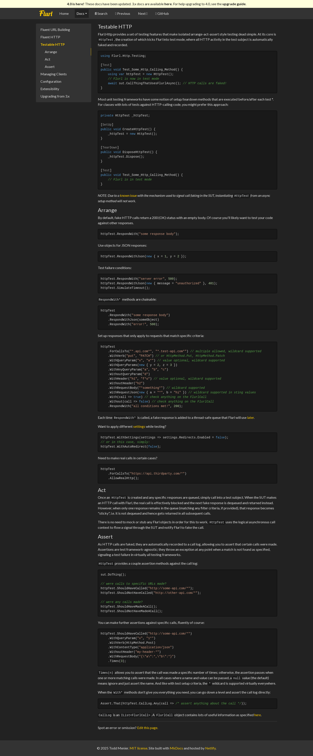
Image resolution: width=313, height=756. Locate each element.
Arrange (51, 52)
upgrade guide (234, 4)
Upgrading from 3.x (55, 96)
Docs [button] (80, 13)
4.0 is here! (75, 4)
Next (143, 13)
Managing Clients (53, 74)
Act (47, 59)
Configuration (50, 81)
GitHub (162, 13)
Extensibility (49, 89)
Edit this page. (147, 728)
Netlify (210, 748)
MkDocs (176, 748)
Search (101, 13)
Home (64, 13)
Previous (122, 13)
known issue (128, 195)
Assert (50, 66)
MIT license (138, 748)
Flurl (45, 14)
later (250, 417)
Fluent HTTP (50, 37)
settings (139, 426)
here (168, 4)
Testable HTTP (52, 44)
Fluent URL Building (55, 29)
